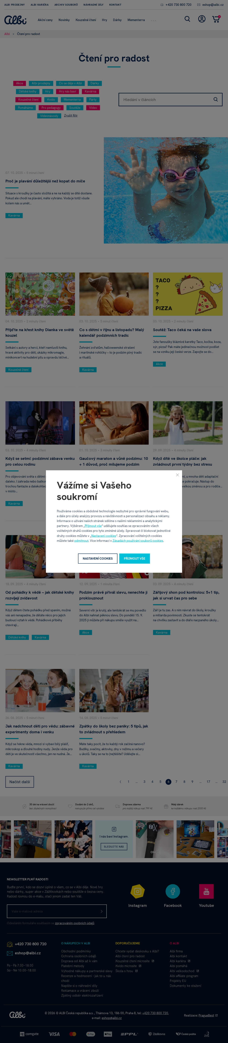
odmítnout (81, 541)
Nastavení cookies (103, 536)
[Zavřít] (177, 475)
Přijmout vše (93, 526)
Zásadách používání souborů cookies (138, 541)
